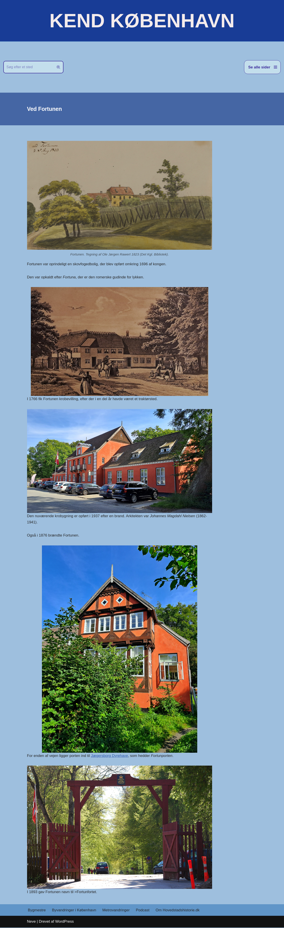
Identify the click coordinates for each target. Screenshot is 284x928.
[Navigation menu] (262, 67)
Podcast (143, 910)
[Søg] (28, 67)
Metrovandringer (116, 910)
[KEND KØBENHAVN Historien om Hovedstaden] (142, 20)
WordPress (64, 922)
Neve (31, 922)
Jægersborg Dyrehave (110, 756)
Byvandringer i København (74, 910)
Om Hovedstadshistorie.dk (178, 910)
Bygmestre (37, 910)
